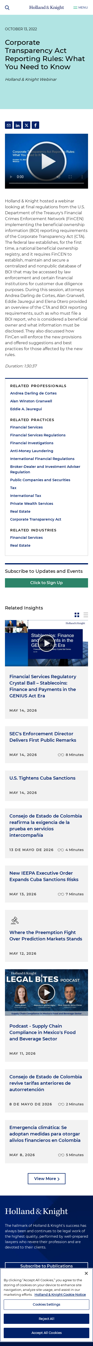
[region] (46, 1305)
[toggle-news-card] (77, 615)
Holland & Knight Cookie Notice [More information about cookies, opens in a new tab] (60, 1295)
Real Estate (20, 511)
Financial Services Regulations (37, 435)
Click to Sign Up (46, 582)
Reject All (46, 1319)
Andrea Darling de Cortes (33, 393)
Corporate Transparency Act (35, 519)
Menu (83, 7)
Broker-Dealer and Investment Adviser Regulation (45, 469)
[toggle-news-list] (86, 615)
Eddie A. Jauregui (26, 409)
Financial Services (26, 427)
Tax (13, 488)
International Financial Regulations (42, 459)
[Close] (86, 1273)
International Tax (25, 495)
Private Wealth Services (31, 503)
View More (45, 1178)
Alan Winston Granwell (31, 401)
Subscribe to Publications (46, 1266)
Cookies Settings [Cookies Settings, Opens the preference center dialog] (46, 1304)
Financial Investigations (31, 443)
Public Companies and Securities (40, 480)
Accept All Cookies (46, 1333)
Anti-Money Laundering (31, 451)
